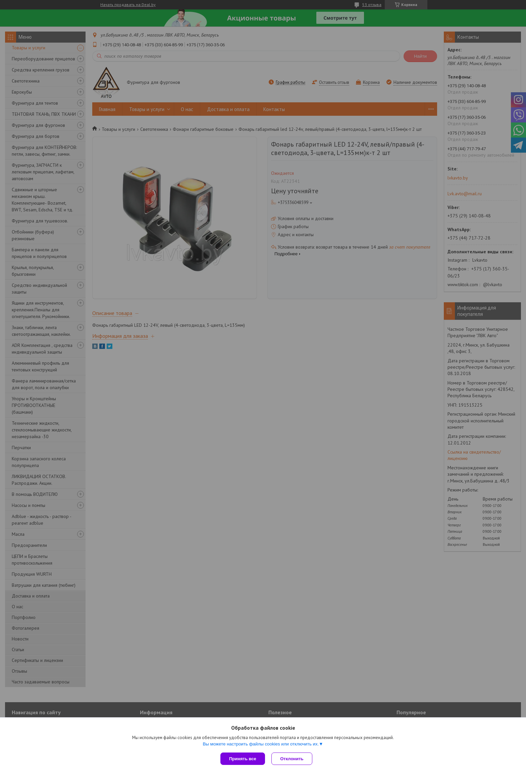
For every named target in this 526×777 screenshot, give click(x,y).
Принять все (242, 758)
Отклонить (292, 758)
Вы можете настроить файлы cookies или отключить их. (261, 743)
